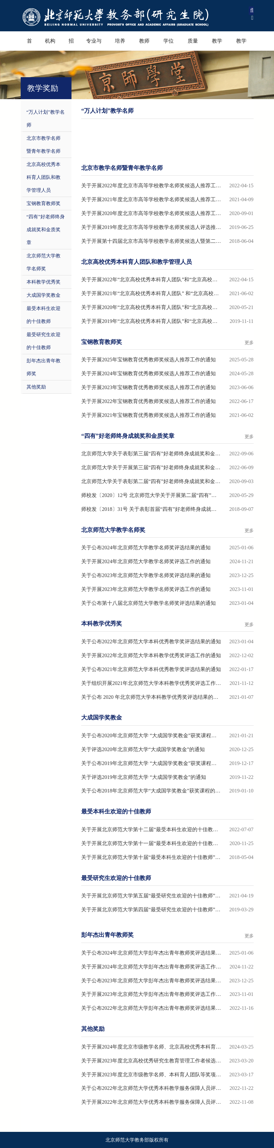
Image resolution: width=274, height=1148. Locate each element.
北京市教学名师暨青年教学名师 (43, 145)
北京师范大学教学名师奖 (43, 262)
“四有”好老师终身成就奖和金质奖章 (46, 229)
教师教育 (144, 44)
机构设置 (50, 44)
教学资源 (241, 44)
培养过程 (120, 44)
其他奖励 (36, 386)
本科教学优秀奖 (43, 281)
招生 (71, 44)
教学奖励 (217, 44)
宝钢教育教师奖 (43, 203)
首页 (29, 44)
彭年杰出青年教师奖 (43, 367)
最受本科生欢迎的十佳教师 (43, 315)
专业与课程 (94, 44)
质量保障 (193, 44)
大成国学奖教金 (43, 295)
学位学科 (168, 44)
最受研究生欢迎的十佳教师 (43, 341)
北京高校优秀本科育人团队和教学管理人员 (43, 177)
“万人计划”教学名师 (46, 118)
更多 (249, 342)
